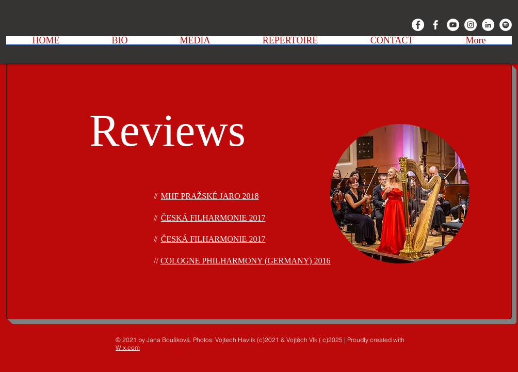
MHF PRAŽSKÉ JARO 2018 (210, 196)
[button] (120, 43)
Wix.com (128, 347)
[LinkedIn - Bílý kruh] (488, 25)
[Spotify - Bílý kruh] (505, 25)
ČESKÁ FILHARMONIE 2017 (213, 217)
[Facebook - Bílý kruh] (418, 25)
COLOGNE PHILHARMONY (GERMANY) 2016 (245, 260)
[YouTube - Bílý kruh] (453, 25)
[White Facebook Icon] (435, 25)
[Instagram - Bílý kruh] (470, 25)
